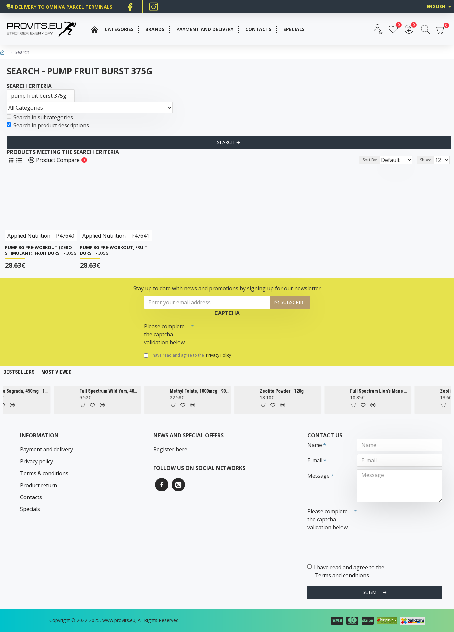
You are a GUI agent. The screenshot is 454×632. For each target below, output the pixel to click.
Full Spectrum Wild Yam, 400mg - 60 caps (133, 391)
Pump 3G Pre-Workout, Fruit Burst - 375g (114, 250)
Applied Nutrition (28, 235)
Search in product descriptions (48, 125)
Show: (427, 160)
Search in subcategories (40, 117)
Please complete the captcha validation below (164, 334)
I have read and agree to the (188, 355)
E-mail (314, 460)
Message (318, 475)
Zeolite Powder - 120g (306, 391)
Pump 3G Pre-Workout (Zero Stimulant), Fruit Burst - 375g (41, 250)
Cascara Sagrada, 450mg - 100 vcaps (43, 391)
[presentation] (240, 332)
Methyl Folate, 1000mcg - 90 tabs (223, 391)
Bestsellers (19, 372)
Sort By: (364, 160)
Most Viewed (56, 372)
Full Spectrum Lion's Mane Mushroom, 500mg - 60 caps (404, 391)
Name (314, 445)
